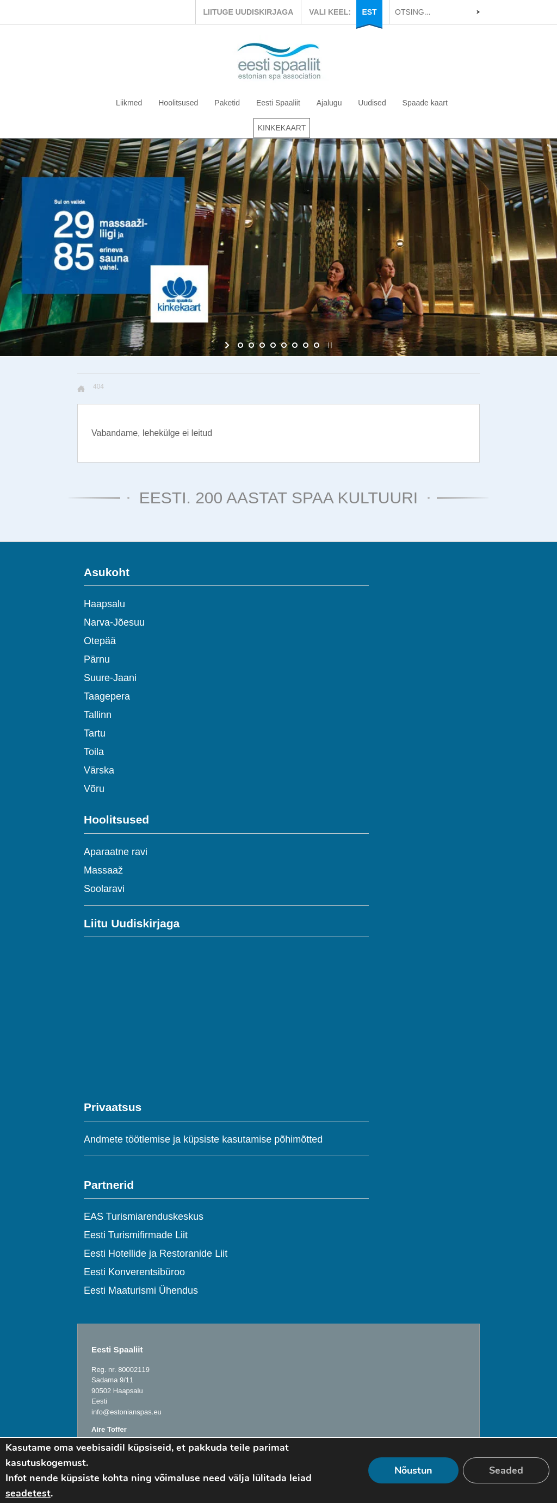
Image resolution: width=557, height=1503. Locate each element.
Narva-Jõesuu (114, 622)
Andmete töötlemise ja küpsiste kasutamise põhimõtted (203, 1139)
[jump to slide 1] (240, 345)
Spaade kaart (425, 102)
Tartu (95, 733)
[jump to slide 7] (305, 345)
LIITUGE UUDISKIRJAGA (248, 12)
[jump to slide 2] (251, 345)
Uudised (372, 102)
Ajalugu (329, 102)
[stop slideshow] (329, 345)
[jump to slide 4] (273, 345)
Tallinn (98, 714)
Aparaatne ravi (115, 851)
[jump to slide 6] (294, 345)
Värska (99, 770)
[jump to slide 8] (316, 345)
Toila (94, 751)
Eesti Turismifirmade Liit (136, 1235)
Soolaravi (104, 888)
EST (369, 12)
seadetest (28, 1493)
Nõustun (413, 1470)
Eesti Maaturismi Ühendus (141, 1290)
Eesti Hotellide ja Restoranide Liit (155, 1253)
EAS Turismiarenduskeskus (143, 1216)
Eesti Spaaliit (278, 102)
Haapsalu (104, 603)
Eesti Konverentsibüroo (134, 1272)
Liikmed (129, 102)
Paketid (227, 102)
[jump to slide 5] (283, 345)
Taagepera (107, 696)
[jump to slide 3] (262, 345)
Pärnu (97, 659)
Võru (94, 788)
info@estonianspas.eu (126, 1412)
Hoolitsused (178, 102)
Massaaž (103, 870)
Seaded (506, 1470)
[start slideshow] (228, 345)
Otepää (100, 640)
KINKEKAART (282, 127)
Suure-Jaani (110, 677)
